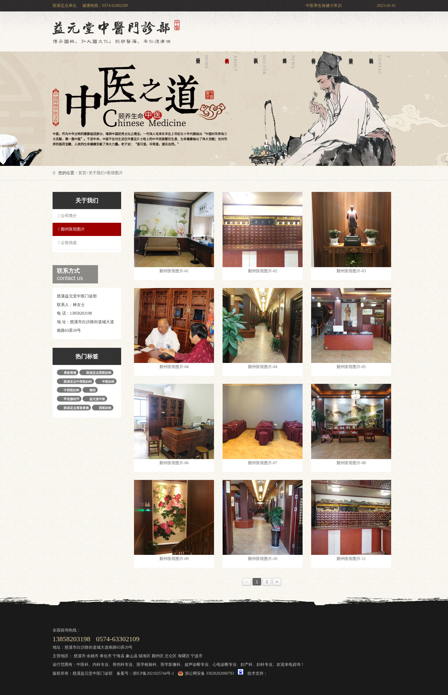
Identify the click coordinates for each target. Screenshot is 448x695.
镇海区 (145, 656)
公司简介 (67, 216)
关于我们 (232, 64)
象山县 (132, 656)
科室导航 (351, 54)
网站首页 (203, 64)
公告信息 (67, 243)
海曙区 (184, 656)
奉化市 (106, 656)
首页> (83, 173)
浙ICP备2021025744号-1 (153, 673)
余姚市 (93, 656)
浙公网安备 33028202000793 (209, 673)
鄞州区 (158, 656)
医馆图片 (115, 173)
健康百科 (289, 64)
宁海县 (119, 656)
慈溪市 (80, 656)
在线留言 (323, 64)
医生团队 (260, 64)
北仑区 (171, 656)
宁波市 (197, 656)
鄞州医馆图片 (71, 229)
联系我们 (380, 64)
